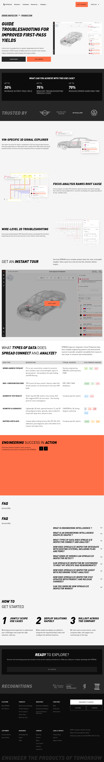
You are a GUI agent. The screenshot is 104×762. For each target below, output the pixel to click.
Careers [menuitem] (38, 737)
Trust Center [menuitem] (39, 743)
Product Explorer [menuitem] (24, 708)
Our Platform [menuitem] (5, 708)
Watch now (52, 303)
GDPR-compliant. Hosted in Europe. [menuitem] (80, 730)
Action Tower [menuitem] (22, 714)
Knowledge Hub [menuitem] (23, 734)
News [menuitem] (37, 740)
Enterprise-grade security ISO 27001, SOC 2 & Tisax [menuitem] (85, 735)
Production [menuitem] (56, 708)
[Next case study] (46, 448)
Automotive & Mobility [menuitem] (42, 706)
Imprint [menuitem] (55, 737)
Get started (52, 669)
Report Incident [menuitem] (57, 740)
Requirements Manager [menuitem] (25, 706)
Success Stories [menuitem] (6, 734)
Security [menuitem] (38, 746)
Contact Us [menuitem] (39, 749)
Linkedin (94, 708)
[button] (18, 4)
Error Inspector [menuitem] (23, 711)
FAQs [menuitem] (20, 740)
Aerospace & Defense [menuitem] (42, 708)
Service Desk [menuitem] (5, 737)
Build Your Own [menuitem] (23, 717)
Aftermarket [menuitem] (56, 711)
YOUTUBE (78, 708)
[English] (95, 4)
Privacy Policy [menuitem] (57, 734)
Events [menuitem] (21, 737)
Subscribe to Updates (86, 702)
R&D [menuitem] (54, 706)
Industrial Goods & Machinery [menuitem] (41, 712)
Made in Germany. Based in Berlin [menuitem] (80, 733)
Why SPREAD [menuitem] (5, 706)
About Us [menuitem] (38, 734)
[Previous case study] (41, 448)
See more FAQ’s (6, 508)
